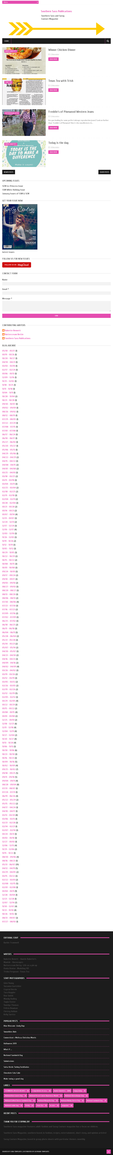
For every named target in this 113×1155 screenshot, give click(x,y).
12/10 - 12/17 (8, 529)
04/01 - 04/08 (9, 468)
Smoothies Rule (10, 1032)
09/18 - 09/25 (8, 773)
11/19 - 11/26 (7, 541)
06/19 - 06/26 (8, 796)
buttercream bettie (12, 113)
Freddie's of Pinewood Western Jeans (69, 112)
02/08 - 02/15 (8, 883)
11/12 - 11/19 (7, 544)
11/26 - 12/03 (8, 537)
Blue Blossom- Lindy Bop (14, 1026)
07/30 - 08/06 (9, 602)
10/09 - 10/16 (8, 761)
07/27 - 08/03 (9, 921)
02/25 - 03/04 (9, 487)
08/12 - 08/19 (8, 415)
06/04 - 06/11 (8, 632)
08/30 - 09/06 (9, 857)
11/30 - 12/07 (8, 906)
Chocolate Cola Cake (12, 1073)
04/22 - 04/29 (9, 457)
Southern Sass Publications (56, 11)
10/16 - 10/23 (8, 758)
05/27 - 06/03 (9, 442)
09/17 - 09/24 (8, 575)
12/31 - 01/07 (8, 518)
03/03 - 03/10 (8, 366)
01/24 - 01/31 (8, 834)
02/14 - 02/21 (8, 826)
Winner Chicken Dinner (60, 50)
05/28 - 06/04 (9, 636)
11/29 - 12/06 (8, 849)
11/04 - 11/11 (7, 392)
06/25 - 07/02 (9, 621)
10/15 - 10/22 (8, 560)
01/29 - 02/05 (8, 700)
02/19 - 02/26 (8, 689)
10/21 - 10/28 (8, 400)
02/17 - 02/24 (8, 369)
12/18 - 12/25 (8, 723)
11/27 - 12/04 (8, 735)
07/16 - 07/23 (8, 609)
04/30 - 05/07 (9, 651)
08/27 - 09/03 (9, 586)
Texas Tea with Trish (58, 81)
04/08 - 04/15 (9, 465)
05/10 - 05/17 (8, 350)
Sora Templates (16, 1151)
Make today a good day (13, 1079)
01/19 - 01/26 (8, 354)
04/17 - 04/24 (9, 807)
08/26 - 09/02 (9, 411)
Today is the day (56, 142)
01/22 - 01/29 (8, 704)
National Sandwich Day (13, 1055)
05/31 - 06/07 (8, 864)
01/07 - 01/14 (8, 514)
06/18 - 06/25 (8, 624)
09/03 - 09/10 (8, 582)
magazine (65, 1105)
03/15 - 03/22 (8, 876)
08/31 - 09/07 (8, 917)
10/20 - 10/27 (8, 358)
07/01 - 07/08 (9, 430)
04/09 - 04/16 (9, 662)
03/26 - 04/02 (9, 670)
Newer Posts (8, 172)
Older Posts (104, 172)
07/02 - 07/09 (9, 617)
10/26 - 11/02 (8, 914)
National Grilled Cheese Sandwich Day (18, 1101)
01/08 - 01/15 (8, 712)
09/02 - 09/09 (9, 408)
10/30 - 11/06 (8, 750)
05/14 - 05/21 (8, 643)
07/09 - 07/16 (8, 613)
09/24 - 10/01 (8, 571)
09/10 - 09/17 (8, 579)
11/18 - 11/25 (7, 385)
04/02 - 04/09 (9, 666)
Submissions (9, 1061)
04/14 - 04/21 (8, 362)
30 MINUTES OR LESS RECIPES (15, 1091)
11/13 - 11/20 (7, 742)
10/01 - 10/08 (8, 567)
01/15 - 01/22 (8, 708)
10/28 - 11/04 (8, 396)
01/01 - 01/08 (8, 716)
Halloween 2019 (10, 1043)
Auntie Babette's (10, 51)
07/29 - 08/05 (9, 419)
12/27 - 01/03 (8, 841)
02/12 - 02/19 (8, 693)
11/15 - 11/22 (7, 853)
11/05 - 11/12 (7, 548)
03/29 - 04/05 (9, 872)
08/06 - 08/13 (8, 598)
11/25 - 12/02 (8, 381)
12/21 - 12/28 (8, 898)
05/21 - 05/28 (8, 640)
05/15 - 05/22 (8, 803)
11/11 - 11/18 (7, 388)
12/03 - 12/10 (8, 533)
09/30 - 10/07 (8, 404)
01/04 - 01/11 (8, 891)
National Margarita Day (46, 1101)
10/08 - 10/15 (8, 563)
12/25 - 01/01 (8, 720)
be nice (52, 1105)
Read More (51, 59)
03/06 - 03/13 (8, 819)
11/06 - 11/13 (7, 746)
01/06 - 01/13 (8, 373)
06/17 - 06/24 (8, 434)
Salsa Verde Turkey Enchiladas (16, 1067)
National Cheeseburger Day (74, 1096)
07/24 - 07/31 (8, 792)
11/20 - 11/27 (8, 739)
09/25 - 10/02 (8, 769)
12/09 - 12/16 (8, 377)
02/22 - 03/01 (8, 879)
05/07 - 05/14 (8, 647)
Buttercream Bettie (14, 334)
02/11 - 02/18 (8, 495)
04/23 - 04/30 (9, 655)
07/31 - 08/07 (8, 788)
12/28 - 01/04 (8, 895)
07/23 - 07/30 (8, 605)
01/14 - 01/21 (8, 510)
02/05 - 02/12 (8, 697)
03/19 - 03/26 (8, 674)
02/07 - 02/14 (8, 830)
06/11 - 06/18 (8, 628)
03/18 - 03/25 (8, 476)
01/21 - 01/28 (8, 506)
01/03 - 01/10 (8, 838)
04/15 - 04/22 (8, 461)
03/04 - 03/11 (8, 484)
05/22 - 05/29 (9, 799)
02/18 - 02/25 (8, 491)
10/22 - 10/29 (8, 556)
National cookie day (12, 1105)
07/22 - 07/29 (9, 423)
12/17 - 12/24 (8, 526)
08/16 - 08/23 (8, 860)
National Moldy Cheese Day (70, 1101)
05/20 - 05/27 (9, 446)
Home (6, 41)
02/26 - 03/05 (9, 685)
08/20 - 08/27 (9, 590)
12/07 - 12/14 (8, 902)
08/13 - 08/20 (8, 594)
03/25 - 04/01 (8, 472)
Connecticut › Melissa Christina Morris (20, 1037)
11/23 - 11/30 (7, 910)
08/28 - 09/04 (9, 784)
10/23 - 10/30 (8, 754)
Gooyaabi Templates (41, 1151)
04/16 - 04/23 (8, 659)
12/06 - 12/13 (8, 845)
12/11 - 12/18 (7, 727)
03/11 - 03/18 (8, 480)
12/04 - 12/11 (8, 731)
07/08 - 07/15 (8, 427)
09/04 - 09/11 (8, 780)
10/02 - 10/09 (8, 765)
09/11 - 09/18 (8, 777)
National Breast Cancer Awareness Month (44, 1096)
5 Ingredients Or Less (39, 1091)
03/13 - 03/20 (8, 815)
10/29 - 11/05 (8, 552)
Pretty (27, 1105)
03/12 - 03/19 (8, 678)
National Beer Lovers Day (14, 1096)
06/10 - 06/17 (8, 438)
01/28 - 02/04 (9, 503)
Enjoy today (78, 1091)
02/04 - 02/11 (8, 499)
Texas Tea (8, 82)
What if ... (8, 1049)
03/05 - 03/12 (8, 681)
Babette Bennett (13, 330)
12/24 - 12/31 (8, 522)
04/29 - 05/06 (9, 453)
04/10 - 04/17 (8, 811)
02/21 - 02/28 (8, 822)
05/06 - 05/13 (8, 449)
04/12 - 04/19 (8, 868)
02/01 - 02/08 (9, 887)
